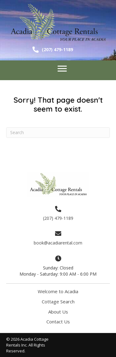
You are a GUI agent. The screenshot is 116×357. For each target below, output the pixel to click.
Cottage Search (58, 301)
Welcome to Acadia (58, 291)
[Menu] (62, 69)
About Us (58, 312)
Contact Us (58, 321)
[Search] (58, 132)
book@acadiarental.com (58, 243)
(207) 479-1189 (57, 49)
